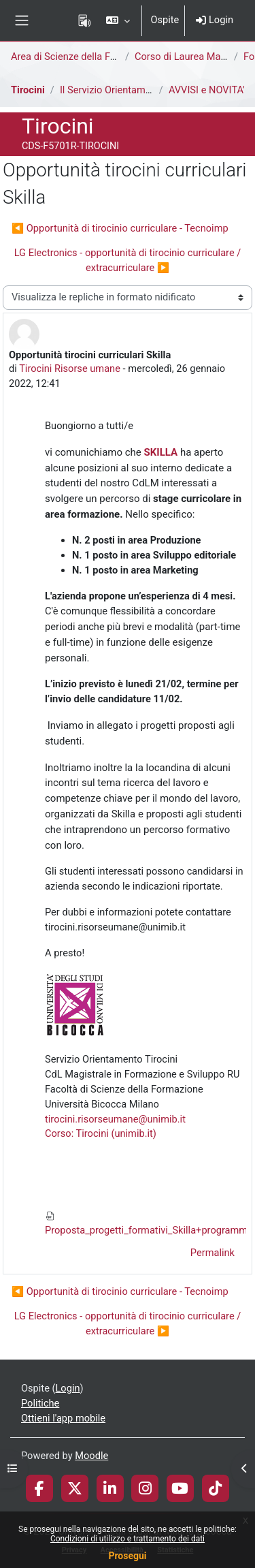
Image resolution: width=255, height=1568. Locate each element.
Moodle (91, 1455)
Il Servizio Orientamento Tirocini (130, 90)
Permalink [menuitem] (212, 1252)
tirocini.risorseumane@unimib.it (115, 1119)
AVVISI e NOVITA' (207, 90)
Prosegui (127, 1555)
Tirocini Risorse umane (69, 368)
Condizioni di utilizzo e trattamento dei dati (127, 1538)
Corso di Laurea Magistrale (194, 56)
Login (214, 20)
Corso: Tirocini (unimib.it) (100, 1133)
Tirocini (28, 90)
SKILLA (161, 452)
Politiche (40, 1403)
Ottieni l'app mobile (63, 1418)
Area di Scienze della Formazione (84, 56)
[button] (118, 20)
